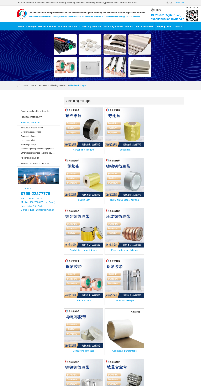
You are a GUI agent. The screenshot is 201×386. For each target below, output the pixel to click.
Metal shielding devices (31, 132)
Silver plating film (24, 335)
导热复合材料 (130, 352)
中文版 (169, 2)
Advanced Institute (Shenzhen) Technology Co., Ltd (39, 379)
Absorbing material (113, 26)
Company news (163, 26)
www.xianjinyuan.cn (28, 383)
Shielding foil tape (28, 144)
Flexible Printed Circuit (26, 356)
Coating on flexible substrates (41, 26)
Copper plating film (25, 339)
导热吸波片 (129, 345)
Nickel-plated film (24, 345)
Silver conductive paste (54, 356)
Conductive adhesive (53, 332)
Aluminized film (23, 352)
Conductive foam (28, 136)
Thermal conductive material (139, 26)
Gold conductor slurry (53, 335)
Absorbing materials (105, 328)
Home (21, 26)
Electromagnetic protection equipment (37, 149)
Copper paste (49, 352)
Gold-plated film (23, 332)
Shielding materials (91, 26)
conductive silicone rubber (32, 128)
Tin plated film (23, 349)
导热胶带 (128, 349)
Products (43, 85)
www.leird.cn (96, 379)
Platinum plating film (25, 342)
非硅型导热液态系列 (133, 342)
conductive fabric (28, 140)
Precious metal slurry (69, 26)
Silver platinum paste (53, 345)
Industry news (103, 366)
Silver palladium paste (53, 349)
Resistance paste (51, 359)
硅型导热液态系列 (132, 335)
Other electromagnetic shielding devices (38, 153)
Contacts (178, 26)
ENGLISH (180, 2)
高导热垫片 (129, 332)
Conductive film (23, 359)
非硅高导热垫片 (131, 339)
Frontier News (103, 363)
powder (47, 363)
